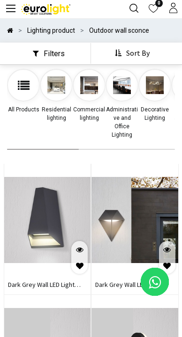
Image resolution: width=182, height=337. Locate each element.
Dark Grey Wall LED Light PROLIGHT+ (41, 285)
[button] (133, 53)
